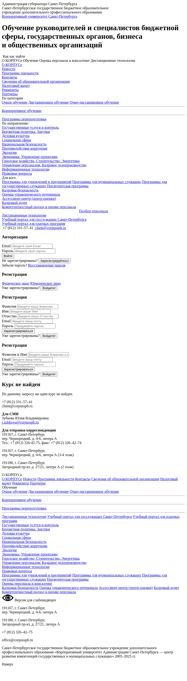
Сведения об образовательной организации (125, 479)
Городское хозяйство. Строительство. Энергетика (41, 161)
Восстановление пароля (46, 265)
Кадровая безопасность (20, 588)
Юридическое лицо (45, 283)
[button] (93, 56)
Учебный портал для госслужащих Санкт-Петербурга (89, 517)
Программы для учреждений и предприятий (36, 182)
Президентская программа (67, 186)
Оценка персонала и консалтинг (27, 584)
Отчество (9, 316)
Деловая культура (15, 136)
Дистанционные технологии (24, 517)
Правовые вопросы (17, 173)
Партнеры (38, 483)
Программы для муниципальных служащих (106, 182)
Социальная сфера (16, 140)
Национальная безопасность (24, 144)
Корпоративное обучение (22, 111)
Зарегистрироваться (18, 331)
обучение (94, 102)
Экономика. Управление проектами (30, 157)
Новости (29, 479)
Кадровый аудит (166, 588)
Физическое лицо (15, 283)
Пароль (7, 251)
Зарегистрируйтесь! (54, 261)
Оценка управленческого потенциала (68, 588)
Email (6, 246)
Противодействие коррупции (24, 148)
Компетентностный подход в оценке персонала (39, 592)
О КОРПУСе (12, 479)
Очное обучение (14, 102)
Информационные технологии (25, 169)
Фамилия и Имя (14, 354)
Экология (9, 153)
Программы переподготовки (24, 119)
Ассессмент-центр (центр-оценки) (126, 588)
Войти (8, 256)
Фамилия (9, 306)
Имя (5, 311)
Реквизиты (20, 483)
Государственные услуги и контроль (30, 127)
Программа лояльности (55, 479)
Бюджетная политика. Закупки (26, 132)
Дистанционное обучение (48, 102)
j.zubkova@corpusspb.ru (20, 422)
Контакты (82, 479)
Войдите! (48, 288)
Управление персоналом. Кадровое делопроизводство (44, 165)
